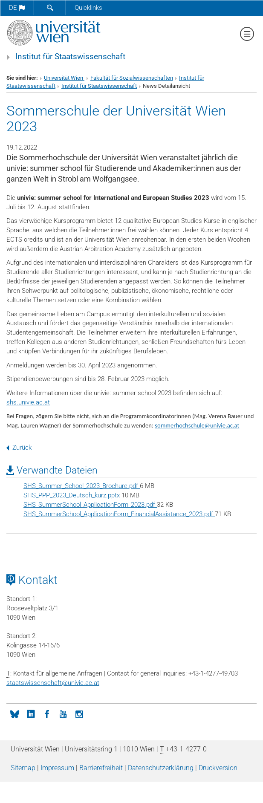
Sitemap (23, 768)
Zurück (19, 447)
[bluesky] (14, 713)
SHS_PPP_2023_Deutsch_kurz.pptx (72, 495)
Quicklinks (88, 8)
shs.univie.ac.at (28, 402)
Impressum (57, 768)
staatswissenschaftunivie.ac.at (52, 683)
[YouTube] (63, 713)
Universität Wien (64, 78)
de (17, 8)
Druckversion (218, 768)
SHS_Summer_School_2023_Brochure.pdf (81, 486)
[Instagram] (79, 713)
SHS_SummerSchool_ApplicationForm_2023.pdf (90, 504)
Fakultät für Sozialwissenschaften (131, 78)
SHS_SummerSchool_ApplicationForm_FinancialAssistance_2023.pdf (119, 514)
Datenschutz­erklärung (161, 768)
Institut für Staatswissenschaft (70, 56)
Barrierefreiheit (101, 768)
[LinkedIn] (31, 713)
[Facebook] (47, 713)
